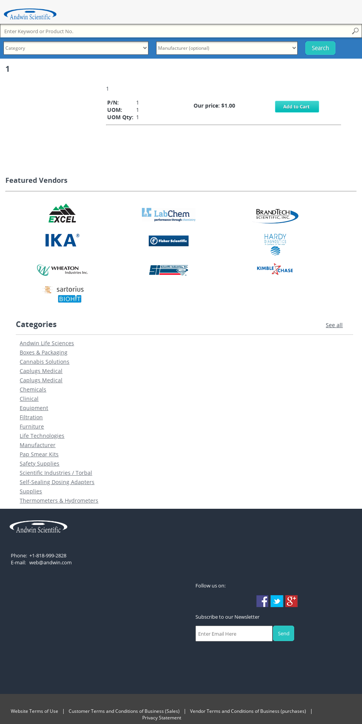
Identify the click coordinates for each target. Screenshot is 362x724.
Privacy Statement (161, 717)
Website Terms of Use (34, 711)
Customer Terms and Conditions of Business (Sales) (124, 711)
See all (334, 325)
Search (320, 48)
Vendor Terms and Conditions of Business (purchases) (248, 711)
